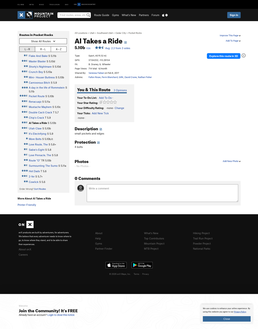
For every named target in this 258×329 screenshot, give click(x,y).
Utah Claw (35, 128)
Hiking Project (201, 233)
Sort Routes (40, 188)
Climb (21, 4)
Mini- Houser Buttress (42, 77)
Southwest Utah (105, 33)
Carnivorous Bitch (39, 82)
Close (226, 318)
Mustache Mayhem (40, 106)
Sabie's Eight (36, 149)
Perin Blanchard (110, 77)
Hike (41, 4)
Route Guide (101, 15)
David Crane (131, 77)
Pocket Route (37, 96)
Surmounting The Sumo (43, 165)
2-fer (32, 176)
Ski (67, 4)
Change (119, 107)
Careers (23, 254)
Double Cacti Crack (40, 112)
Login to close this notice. (61, 315)
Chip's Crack (36, 117)
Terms (136, 274)
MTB (32, 4)
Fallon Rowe (95, 77)
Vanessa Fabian (96, 72)
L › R (27, 49)
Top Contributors (154, 238)
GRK (121, 77)
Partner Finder (103, 248)
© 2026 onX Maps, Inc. (120, 274)
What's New (129, 15)
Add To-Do (105, 97)
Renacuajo (35, 101)
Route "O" (34, 160)
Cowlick (33, 181)
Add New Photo (232, 161)
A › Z (58, 49)
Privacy (145, 274)
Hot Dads (34, 171)
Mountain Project (154, 243)
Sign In (234, 15)
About (98, 233)
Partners (144, 15)
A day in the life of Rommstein (47, 87)
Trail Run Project (203, 238)
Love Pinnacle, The (40, 155)
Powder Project (202, 243)
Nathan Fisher (145, 77)
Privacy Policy (240, 312)
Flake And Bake (38, 55)
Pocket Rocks (135, 33)
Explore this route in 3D (223, 56)
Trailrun (54, 4)
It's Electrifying (37, 133)
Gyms (115, 15)
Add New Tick (100, 113)
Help (98, 238)
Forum (155, 15)
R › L (43, 49)
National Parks (201, 248)
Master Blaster (37, 61)
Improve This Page (230, 35)
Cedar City (120, 33)
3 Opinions (120, 90)
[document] (227, 314)
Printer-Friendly (27, 204)
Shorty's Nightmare (40, 66)
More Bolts (35, 138)
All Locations (81, 33)
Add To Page (233, 40)
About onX (25, 249)
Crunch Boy (36, 71)
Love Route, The (38, 144)
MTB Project (151, 248)
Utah (92, 33)
